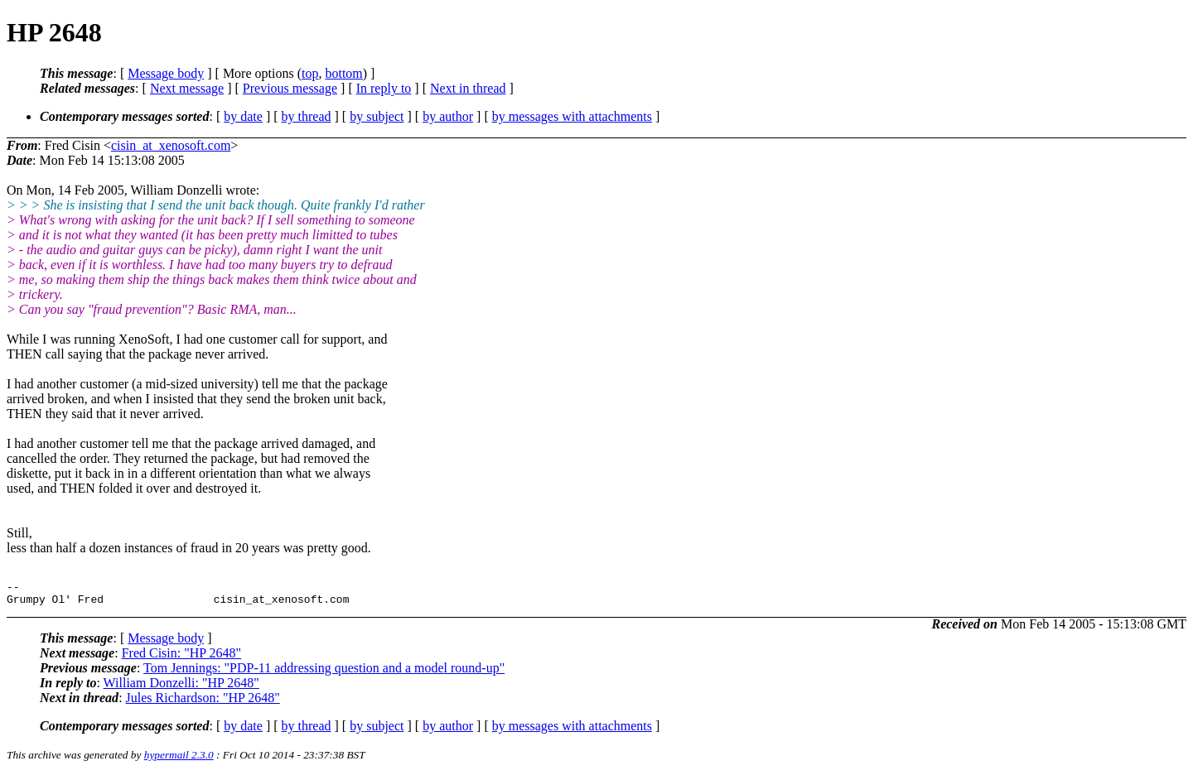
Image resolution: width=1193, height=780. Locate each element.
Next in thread (468, 88)
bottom (343, 73)
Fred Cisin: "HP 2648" (181, 658)
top (310, 73)
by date (243, 116)
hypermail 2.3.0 (179, 760)
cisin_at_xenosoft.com (170, 145)
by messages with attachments (572, 116)
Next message (187, 88)
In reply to (384, 88)
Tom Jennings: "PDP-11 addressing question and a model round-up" (324, 673)
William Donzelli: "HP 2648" (181, 688)
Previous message (290, 88)
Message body (166, 73)
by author (448, 116)
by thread (306, 116)
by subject (376, 116)
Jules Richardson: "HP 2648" (203, 703)
